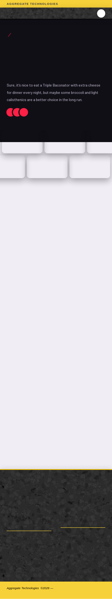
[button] (101, 13)
